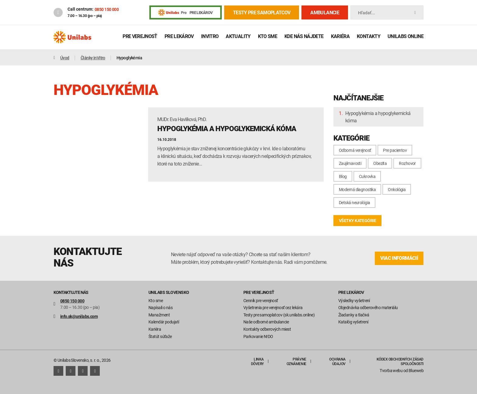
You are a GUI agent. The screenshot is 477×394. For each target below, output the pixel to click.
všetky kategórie (357, 220)
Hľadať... (387, 12)
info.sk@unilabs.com (79, 316)
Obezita (380, 163)
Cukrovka (367, 176)
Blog (343, 176)
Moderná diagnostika (357, 189)
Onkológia (397, 189)
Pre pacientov (395, 150)
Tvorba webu (391, 370)
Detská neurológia (354, 202)
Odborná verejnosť (355, 150)
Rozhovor (407, 163)
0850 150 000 (107, 9)
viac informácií (399, 258)
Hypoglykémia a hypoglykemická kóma (377, 117)
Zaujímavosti (350, 163)
